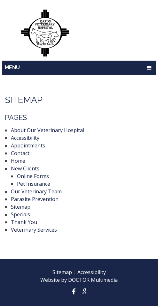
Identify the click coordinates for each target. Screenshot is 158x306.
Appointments (28, 145)
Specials (20, 214)
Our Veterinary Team (36, 191)
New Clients (25, 168)
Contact (20, 153)
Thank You (24, 222)
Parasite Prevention (35, 199)
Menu (12, 67)
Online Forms (33, 176)
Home (18, 160)
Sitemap (20, 206)
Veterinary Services (34, 229)
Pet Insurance (33, 183)
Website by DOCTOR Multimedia (79, 279)
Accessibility (25, 137)
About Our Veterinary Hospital (47, 130)
